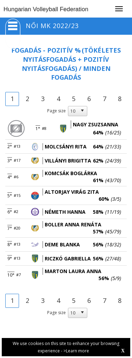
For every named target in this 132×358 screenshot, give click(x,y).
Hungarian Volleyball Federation (46, 9)
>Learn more (76, 351)
